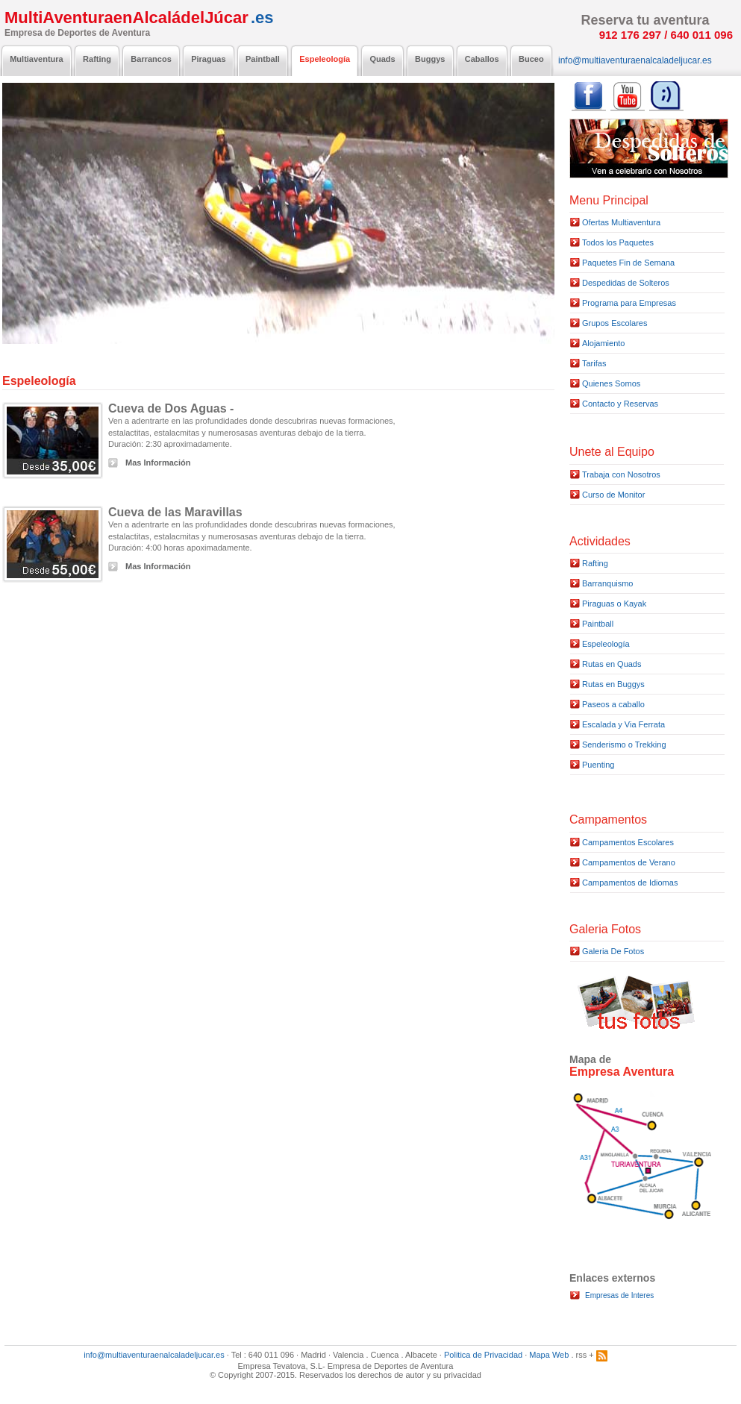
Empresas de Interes (619, 1295)
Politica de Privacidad (483, 1354)
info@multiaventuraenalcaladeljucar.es (154, 1354)
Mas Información (157, 462)
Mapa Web (549, 1354)
